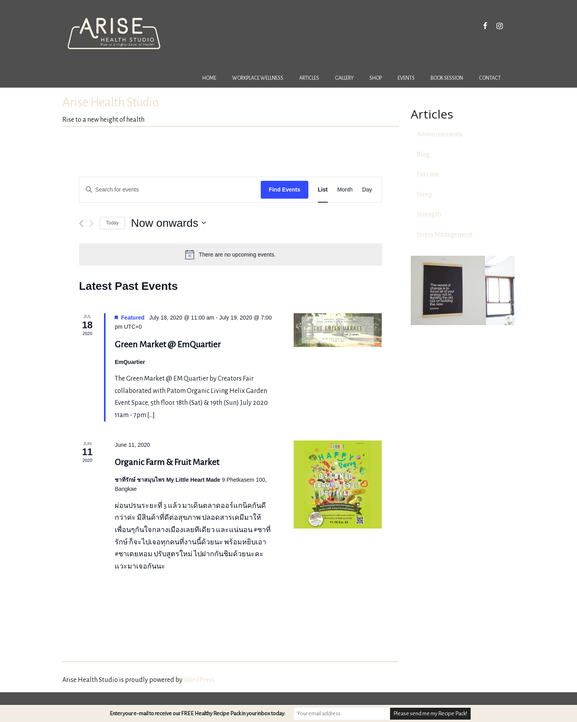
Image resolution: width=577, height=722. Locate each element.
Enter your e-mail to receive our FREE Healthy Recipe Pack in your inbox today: (197, 713)
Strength (429, 214)
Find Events (284, 189)
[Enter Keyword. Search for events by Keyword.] (170, 189)
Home (209, 78)
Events (406, 78)
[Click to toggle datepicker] (168, 223)
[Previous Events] (81, 223)
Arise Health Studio (110, 102)
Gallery (344, 78)
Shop (375, 78)
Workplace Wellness (257, 78)
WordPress (199, 680)
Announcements (439, 134)
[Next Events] (91, 223)
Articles (309, 78)
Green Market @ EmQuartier (168, 344)
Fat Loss (428, 174)
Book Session (447, 78)
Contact (490, 78)
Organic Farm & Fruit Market (167, 462)
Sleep (424, 194)
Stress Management (444, 234)
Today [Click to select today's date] (112, 223)
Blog (423, 154)
